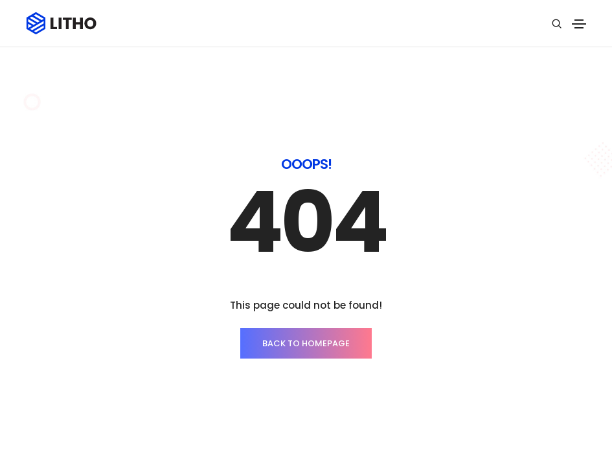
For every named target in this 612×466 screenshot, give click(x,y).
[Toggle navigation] (579, 23)
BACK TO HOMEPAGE (306, 343)
